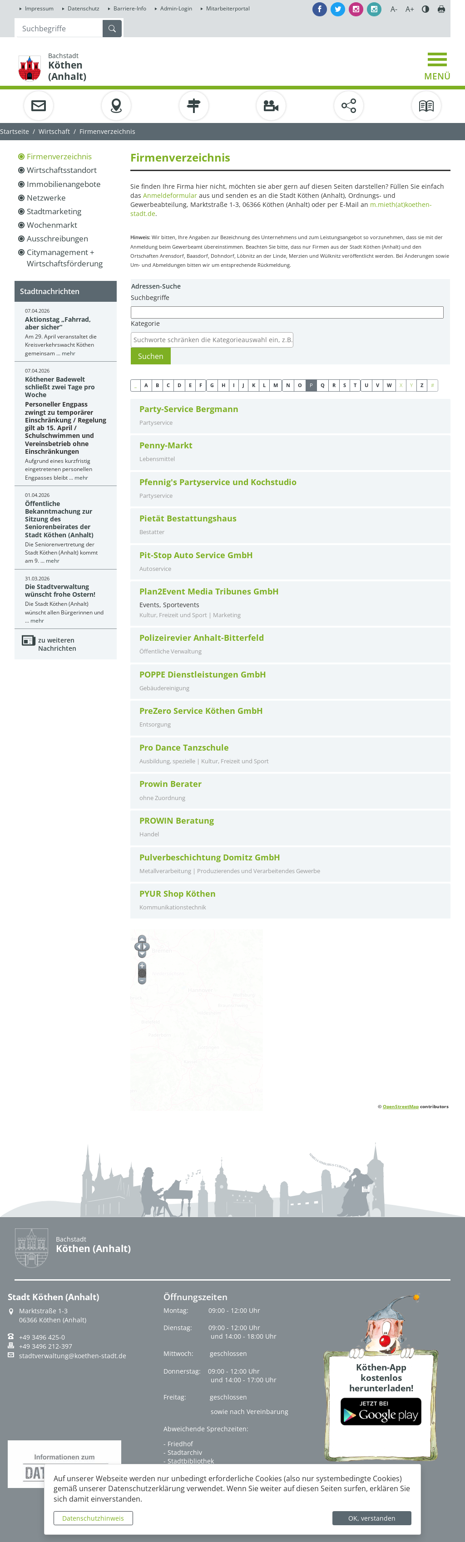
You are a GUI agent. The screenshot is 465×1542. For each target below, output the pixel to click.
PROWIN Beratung (176, 820)
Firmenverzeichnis (59, 156)
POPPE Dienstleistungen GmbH (202, 674)
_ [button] (135, 385)
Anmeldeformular (170, 195)
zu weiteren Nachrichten (57, 644)
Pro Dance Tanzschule (184, 747)
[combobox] (212, 340)
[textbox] (214, 340)
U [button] (366, 385)
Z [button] (421, 385)
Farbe (425, 9)
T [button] (355, 385)
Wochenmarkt (52, 225)
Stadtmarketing (54, 211)
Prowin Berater (170, 784)
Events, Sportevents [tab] (290, 603)
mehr (68, 353)
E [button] (190, 385)
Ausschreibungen (57, 238)
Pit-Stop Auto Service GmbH (196, 555)
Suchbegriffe (150, 297)
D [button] (179, 385)
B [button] (157, 385)
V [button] (377, 385)
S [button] (344, 385)
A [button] (146, 385)
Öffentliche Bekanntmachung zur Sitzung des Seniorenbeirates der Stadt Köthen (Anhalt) (59, 519)
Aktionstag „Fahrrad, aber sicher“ (58, 323)
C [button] (168, 385)
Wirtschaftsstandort (62, 170)
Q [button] (323, 385)
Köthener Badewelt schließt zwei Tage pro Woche (60, 387)
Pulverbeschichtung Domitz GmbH (209, 857)
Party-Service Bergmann (188, 409)
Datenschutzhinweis (93, 1518)
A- (394, 9)
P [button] (311, 385)
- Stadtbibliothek (188, 1461)
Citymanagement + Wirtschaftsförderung (65, 257)
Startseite (14, 131)
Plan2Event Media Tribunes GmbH (209, 591)
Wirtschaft (54, 131)
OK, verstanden (372, 1518)
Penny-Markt (166, 445)
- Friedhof (178, 1443)
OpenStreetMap (401, 1106)
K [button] (253, 385)
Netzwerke (46, 197)
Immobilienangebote (64, 184)
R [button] (334, 385)
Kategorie (145, 323)
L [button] (264, 385)
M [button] (275, 385)
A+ (410, 9)
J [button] (243, 385)
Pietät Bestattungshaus (188, 518)
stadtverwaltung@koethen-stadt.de (72, 1356)
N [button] (288, 385)
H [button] (223, 385)
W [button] (389, 385)
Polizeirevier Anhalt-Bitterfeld (201, 638)
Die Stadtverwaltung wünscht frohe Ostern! (60, 590)
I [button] (234, 385)
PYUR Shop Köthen (177, 894)
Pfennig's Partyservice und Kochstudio (218, 482)
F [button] (200, 385)
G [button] (212, 385)
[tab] (290, 416)
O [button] (300, 385)
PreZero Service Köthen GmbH (201, 711)
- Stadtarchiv (182, 1452)
